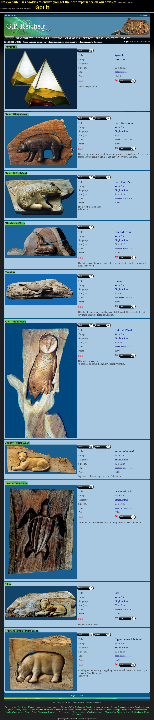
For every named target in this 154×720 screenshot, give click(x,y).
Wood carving (123, 712)
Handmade (40, 707)
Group (81, 59)
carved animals (53, 707)
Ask (121, 81)
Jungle (8, 712)
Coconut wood (64, 712)
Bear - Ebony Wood (124, 123)
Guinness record (140, 710)
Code (80, 72)
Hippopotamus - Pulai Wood (128, 639)
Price (81, 76)
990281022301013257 (123, 347)
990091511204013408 (123, 140)
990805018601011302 (123, 609)
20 (146, 41)
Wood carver (10, 707)
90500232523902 (121, 72)
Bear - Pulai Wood (123, 182)
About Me (65, 702)
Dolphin (118, 281)
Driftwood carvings (52, 710)
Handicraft (22, 707)
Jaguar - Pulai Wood (124, 451)
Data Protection (93, 702)
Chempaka (42, 712)
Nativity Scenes (20, 710)
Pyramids (119, 55)
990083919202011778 (123, 248)
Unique (31, 707)
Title (80, 55)
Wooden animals (95, 710)
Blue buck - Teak (123, 232)
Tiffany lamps (81, 710)
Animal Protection (119, 707)
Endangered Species (83, 707)
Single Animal (121, 131)
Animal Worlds (67, 707)
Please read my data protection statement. (15, 9)
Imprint (81, 702)
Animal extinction (101, 707)
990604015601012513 (123, 468)
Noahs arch (126, 710)
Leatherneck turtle (123, 491)
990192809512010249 (123, 298)
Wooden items (137, 712)
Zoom (97, 118)
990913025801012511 (123, 656)
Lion (117, 593)
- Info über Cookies (125, 2)
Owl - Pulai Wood (123, 330)
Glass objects (68, 710)
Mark (80, 50)
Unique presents (36, 710)
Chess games (17, 712)
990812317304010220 (123, 508)
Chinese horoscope (112, 710)
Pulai (34, 712)
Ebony (27, 712)
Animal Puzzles (135, 707)
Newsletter (10, 15)
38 (149, 41)
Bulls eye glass (78, 712)
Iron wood (52, 712)
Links (74, 702)
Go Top (56, 702)
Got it (42, 7)
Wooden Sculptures (95, 712)
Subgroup (83, 63)
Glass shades (110, 712)
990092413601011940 (123, 199)
